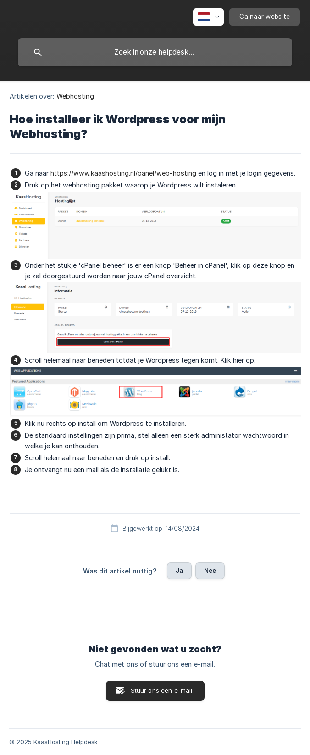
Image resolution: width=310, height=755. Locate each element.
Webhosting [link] (75, 96)
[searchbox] (155, 52)
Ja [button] (179, 570)
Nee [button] (210, 570)
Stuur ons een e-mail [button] (162, 690)
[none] (208, 17)
